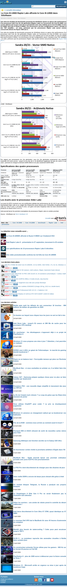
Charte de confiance (7, 579)
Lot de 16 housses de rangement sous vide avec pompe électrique (25, 282)
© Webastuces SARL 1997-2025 (33, 584)
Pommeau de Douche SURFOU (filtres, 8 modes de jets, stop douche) (26, 279)
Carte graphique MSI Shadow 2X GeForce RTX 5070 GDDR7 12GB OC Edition (29, 294)
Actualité (48, 218)
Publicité (3, 580)
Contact (3, 582)
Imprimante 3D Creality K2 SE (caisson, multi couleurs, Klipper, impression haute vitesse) (32, 270)
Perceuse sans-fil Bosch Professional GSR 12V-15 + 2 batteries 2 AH (26, 290)
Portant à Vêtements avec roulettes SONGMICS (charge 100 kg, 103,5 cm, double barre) (32, 286)
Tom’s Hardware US (21, 214)
